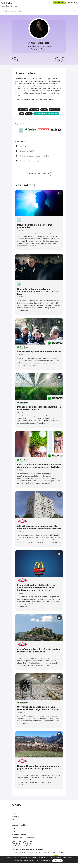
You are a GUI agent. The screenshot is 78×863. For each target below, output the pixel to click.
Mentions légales (19, 835)
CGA (13, 831)
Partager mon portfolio (39, 174)
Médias (14, 6)
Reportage (23, 110)
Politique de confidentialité (39, 860)
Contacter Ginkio (19, 825)
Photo (29, 114)
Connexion (71, 2)
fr (50, 3)
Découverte (54, 110)
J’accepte (57, 860)
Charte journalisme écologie (46, 114)
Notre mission (17, 810)
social (44, 110)
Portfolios (5, 6)
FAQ (14, 813)
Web (21, 114)
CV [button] (15, 60)
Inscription (58, 2)
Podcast (15, 816)
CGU (13, 828)
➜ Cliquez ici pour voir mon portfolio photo (34, 99)
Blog (14, 819)
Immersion (34, 110)
